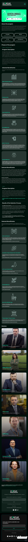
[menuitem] (6, 494)
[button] (25, 4)
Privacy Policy (14, 532)
